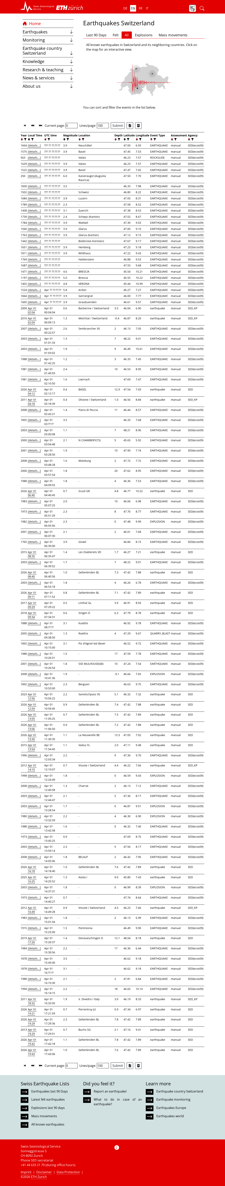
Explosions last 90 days (48, 1108)
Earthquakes (48, 32)
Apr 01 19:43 (32, 1052)
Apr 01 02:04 (32, 310)
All (127, 35)
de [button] (125, 8)
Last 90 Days (96, 35)
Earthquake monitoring (173, 1099)
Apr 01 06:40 (32, 493)
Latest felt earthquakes (48, 1099)
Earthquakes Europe (171, 1108)
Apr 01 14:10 (32, 767)
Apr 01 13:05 (32, 716)
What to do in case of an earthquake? (118, 1101)
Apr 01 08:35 (32, 554)
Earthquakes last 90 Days (49, 1091)
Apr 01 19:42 (32, 1042)
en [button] (133, 8)
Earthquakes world (170, 1116)
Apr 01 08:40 (32, 574)
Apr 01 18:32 (32, 1001)
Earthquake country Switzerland (48, 50)
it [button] (147, 8)
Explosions (144, 35)
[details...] (34, 145)
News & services (48, 78)
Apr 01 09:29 (32, 605)
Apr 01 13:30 (32, 737)
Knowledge (48, 61)
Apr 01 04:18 (32, 402)
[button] (37, 7)
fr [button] (140, 8)
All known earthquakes (47, 1124)
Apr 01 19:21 (32, 1011)
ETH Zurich (39, 1177)
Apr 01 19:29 (32, 1021)
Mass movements (173, 35)
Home (32, 23)
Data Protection (68, 1172)
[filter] (25, 139)
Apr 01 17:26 (32, 940)
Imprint (26, 1172)
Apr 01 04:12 (32, 391)
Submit (117, 125)
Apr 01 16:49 (32, 910)
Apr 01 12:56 (32, 696)
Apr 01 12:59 (32, 706)
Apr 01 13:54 (32, 747)
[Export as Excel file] (130, 125)
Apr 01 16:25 (32, 879)
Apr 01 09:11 (32, 595)
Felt (115, 35)
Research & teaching (48, 70)
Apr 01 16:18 (32, 869)
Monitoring (48, 40)
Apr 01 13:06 (32, 727)
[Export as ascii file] (138, 125)
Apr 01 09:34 (32, 615)
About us (48, 86)
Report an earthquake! (110, 1091)
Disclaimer (44, 1172)
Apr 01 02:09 (32, 320)
